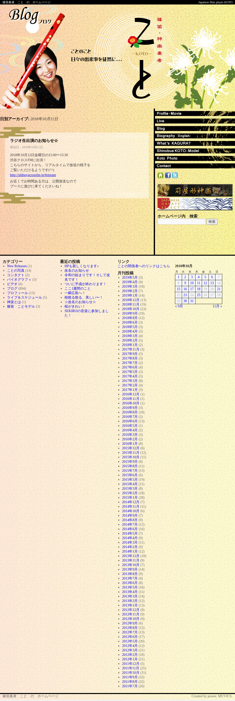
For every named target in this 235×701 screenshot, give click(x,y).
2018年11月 (130, 304)
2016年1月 (130, 444)
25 (198, 295)
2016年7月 (130, 417)
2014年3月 (130, 542)
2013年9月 (130, 569)
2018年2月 (130, 340)
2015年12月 (131, 448)
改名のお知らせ (76, 270)
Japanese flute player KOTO (215, 2)
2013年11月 (130, 560)
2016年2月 (130, 439)
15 (178, 289)
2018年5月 (130, 327)
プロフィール (17, 293)
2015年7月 (130, 470)
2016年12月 (131, 394)
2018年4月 (130, 331)
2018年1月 (130, 345)
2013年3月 (130, 596)
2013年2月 (130, 601)
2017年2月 (130, 385)
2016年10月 (131, 403)
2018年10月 (131, 309)
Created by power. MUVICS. (212, 696)
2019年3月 (130, 286)
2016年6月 (130, 421)
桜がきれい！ (75, 306)
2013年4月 (130, 592)
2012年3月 (130, 650)
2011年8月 (130, 682)
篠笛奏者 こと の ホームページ (26, 2)
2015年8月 (130, 466)
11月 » (217, 306)
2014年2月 (130, 547)
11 (198, 283)
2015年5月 (130, 479)
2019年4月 (130, 282)
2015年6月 (130, 475)
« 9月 (179, 306)
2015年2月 (130, 493)
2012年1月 (130, 659)
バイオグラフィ (19, 279)
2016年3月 (130, 435)
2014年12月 (131, 502)
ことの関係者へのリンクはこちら (144, 266)
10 (192, 283)
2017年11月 (130, 349)
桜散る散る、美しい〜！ (83, 297)
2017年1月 (130, 390)
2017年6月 (130, 367)
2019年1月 (130, 295)
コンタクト (15, 275)
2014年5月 (130, 533)
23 (185, 295)
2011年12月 (130, 664)
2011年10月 (130, 673)
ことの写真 (15, 270)
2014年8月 (130, 520)
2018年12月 (131, 300)
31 (192, 301)
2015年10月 (131, 457)
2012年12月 (131, 610)
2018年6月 (130, 322)
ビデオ (12, 284)
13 (212, 283)
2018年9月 (130, 313)
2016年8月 (130, 412)
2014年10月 (131, 511)
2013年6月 (130, 583)
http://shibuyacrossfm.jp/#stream (33, 175)
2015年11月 (130, 453)
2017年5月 (130, 372)
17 (192, 289)
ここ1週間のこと (77, 288)
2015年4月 (130, 484)
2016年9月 (130, 408)
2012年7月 (130, 632)
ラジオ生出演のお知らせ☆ (34, 140)
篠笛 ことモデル (21, 306)
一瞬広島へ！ (75, 293)
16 (185, 289)
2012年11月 (130, 614)
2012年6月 (130, 637)
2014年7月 (130, 524)
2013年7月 (130, 578)
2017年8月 (130, 358)
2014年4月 (130, 538)
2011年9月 (130, 677)
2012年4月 (130, 646)
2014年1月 (130, 551)
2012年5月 (130, 641)
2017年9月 (130, 354)
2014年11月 (130, 506)
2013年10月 (131, 565)
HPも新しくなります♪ (81, 266)
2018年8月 (130, 318)
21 (218, 289)
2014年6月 (130, 529)
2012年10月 (131, 619)
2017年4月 (130, 376)
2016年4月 (130, 430)
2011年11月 (130, 668)
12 (205, 283)
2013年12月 (131, 556)
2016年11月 (130, 399)
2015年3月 (130, 488)
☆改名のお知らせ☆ (80, 302)
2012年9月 (130, 623)
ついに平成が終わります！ (85, 284)
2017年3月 (130, 381)
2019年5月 (130, 277)
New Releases (17, 266)
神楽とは (14, 302)
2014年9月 (130, 515)
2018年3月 (130, 336)
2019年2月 (130, 291)
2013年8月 (130, 574)
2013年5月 (130, 587)
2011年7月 (130, 686)
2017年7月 (130, 363)
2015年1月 (130, 497)
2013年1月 (130, 605)
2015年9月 (130, 462)
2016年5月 (130, 426)
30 (185, 301)
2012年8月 (130, 628)
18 (198, 289)
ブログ (12, 288)
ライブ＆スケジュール (24, 297)
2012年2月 (130, 655)
